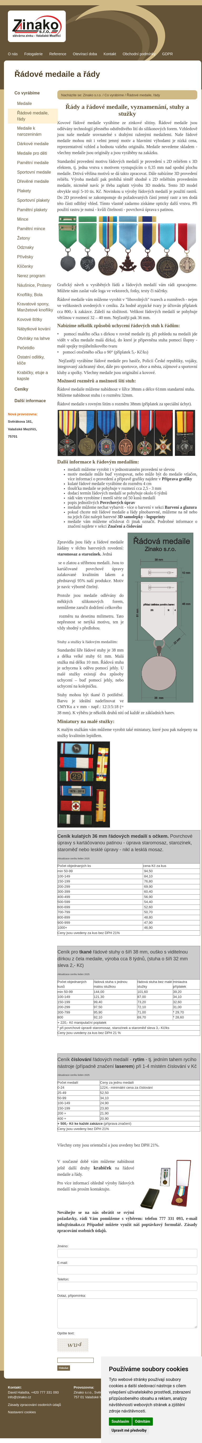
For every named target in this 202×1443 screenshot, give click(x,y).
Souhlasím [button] (120, 1421)
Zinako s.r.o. (92, 95)
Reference (57, 54)
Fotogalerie (33, 54)
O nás (13, 54)
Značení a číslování (125, 526)
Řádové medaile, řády (143, 95)
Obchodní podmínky (139, 54)
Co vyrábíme (114, 95)
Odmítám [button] (142, 1421)
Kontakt (110, 54)
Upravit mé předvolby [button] (129, 1430)
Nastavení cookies (22, 1412)
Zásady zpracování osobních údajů (34, 1405)
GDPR (167, 54)
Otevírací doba (85, 54)
